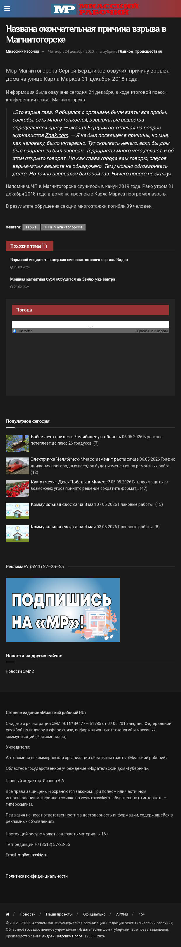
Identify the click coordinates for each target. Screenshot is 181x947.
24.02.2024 (19, 287)
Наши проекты (59, 914)
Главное (125, 51)
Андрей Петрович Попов (62, 936)
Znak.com (56, 135)
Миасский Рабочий (22, 51)
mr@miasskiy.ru (32, 855)
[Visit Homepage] (95, 9)
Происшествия (148, 51)
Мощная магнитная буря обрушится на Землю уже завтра (62, 279)
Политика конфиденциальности (37, 876)
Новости (28, 914)
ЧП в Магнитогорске (63, 227)
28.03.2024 (19, 267)
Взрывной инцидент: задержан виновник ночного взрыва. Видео (69, 259)
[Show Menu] (7, 8)
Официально (94, 914)
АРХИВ (122, 914)
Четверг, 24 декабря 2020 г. (72, 51)
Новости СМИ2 (20, 671)
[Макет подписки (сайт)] (63, 609)
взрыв (31, 227)
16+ (142, 914)
